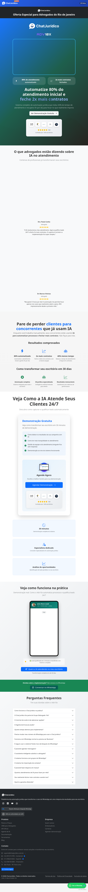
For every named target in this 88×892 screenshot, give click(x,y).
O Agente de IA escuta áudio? (24, 733)
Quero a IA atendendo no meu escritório (44, 677)
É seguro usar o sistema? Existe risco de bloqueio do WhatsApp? (36, 752)
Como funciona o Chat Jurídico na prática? (29, 719)
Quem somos (49, 831)
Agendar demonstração (53, 840)
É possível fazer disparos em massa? (27, 776)
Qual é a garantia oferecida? (24, 790)
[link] (77, 885)
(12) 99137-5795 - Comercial (13, 864)
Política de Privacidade (64, 884)
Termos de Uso (50, 884)
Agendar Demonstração (44, 485)
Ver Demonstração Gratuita (44, 113)
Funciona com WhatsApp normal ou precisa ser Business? (34, 747)
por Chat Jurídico (82, 889)
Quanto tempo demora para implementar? (29, 738)
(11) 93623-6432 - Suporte (13, 867)
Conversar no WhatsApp (44, 695)
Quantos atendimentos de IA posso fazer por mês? (32, 781)
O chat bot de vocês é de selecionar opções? (29, 728)
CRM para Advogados (8, 834)
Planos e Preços (6, 831)
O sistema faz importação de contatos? (28, 771)
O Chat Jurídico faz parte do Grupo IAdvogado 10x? (32, 723)
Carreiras (48, 837)
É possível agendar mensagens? (25, 757)
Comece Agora (7, 877)
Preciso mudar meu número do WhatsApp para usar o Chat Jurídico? (38, 742)
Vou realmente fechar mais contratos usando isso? (32, 785)
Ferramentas (5, 845)
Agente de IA (5, 840)
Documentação (6, 842)
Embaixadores (50, 834)
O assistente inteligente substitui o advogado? (30, 762)
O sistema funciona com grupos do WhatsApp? (30, 766)
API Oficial (4, 837)
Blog (2, 848)
